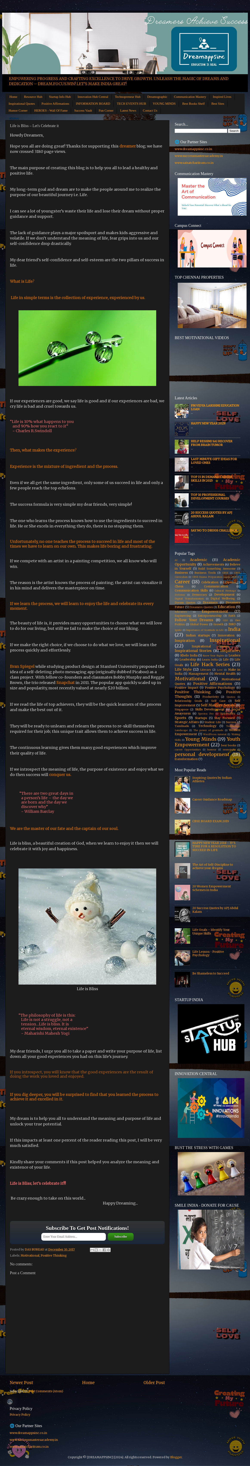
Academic (198, 560)
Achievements (213, 564)
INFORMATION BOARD (93, 103)
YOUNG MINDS (164, 103)
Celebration (209, 582)
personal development (202, 754)
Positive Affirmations (55, 103)
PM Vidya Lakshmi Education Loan (215, 407)
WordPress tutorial (214, 734)
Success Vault (83, 110)
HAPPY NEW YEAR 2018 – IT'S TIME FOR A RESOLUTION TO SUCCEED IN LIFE (214, 846)
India (234, 629)
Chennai (230, 582)
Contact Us (150, 110)
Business (181, 573)
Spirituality (227, 713)
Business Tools (205, 572)
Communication (216, 586)
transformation (186, 759)
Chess (179, 586)
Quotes (231, 696)
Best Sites (217, 103)
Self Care (218, 700)
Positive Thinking (54, 1255)
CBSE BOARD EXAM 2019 (210, 821)
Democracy (199, 594)
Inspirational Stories (193, 650)
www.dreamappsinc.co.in (193, 149)
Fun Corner (106, 110)
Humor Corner (18, 110)
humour (211, 749)
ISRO (232, 624)
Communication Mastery (190, 96)
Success (231, 722)
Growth (218, 624)
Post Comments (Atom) (46, 1391)
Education (226, 607)
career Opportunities (188, 749)
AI (176, 560)
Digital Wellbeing (223, 598)
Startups (201, 718)
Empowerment (215, 611)
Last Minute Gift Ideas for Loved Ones (214, 460)
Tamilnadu (182, 726)
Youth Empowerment (207, 742)
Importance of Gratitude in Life (205, 630)
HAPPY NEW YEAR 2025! (208, 423)
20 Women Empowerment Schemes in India (211, 888)
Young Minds (200, 739)
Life (226, 659)
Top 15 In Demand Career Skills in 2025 (211, 478)
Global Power (199, 624)
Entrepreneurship (210, 615)
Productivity (210, 696)
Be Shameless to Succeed (210, 973)
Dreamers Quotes (201, 607)
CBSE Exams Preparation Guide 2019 (214, 576)
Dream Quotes (185, 602)
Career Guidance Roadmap (212, 799)
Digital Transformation (189, 598)
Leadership (187, 659)
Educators (181, 611)
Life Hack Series (210, 664)
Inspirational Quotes (22, 103)
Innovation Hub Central (92, 96)
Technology (207, 726)
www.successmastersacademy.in (199, 156)
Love (220, 669)
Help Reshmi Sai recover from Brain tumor (211, 443)
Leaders (234, 655)
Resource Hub (33, 96)
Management (198, 674)
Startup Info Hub (60, 96)
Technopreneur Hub (127, 96)
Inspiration (185, 640)
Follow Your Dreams (194, 620)
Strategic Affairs (187, 722)
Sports (180, 718)
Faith (231, 615)
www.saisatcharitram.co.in (194, 163)
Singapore (181, 709)
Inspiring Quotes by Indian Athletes (212, 779)
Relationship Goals (188, 700)
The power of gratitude (208, 730)
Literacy (205, 669)
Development (224, 594)
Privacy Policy (20, 1415)
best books (228, 745)
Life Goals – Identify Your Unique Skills (211, 931)
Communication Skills (191, 590)
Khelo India (189, 655)
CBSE (225, 572)
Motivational (30, 1255)
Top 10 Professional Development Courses (210, 496)
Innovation (226, 635)
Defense (180, 594)
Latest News (128, 110)
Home (13, 96)
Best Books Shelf (193, 103)
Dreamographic (157, 96)
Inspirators (230, 650)
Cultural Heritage (225, 590)
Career (182, 582)
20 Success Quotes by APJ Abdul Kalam (211, 514)
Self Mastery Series (218, 705)
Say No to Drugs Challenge (214, 530)
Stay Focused (224, 718)
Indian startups (198, 635)
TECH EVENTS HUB (131, 103)
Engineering (183, 615)
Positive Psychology (220, 688)
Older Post (154, 1382)
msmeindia (229, 749)
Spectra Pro (206, 713)
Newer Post (21, 1382)
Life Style (183, 669)
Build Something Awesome (217, 568)
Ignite (178, 630)
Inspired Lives (222, 96)
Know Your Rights (213, 655)
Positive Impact (186, 688)
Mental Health (224, 674)
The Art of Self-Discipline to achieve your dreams (212, 866)
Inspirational (225, 640)
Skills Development (210, 709)
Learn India (210, 659)
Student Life (212, 722)
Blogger (176, 1457)
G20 (225, 620)
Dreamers (210, 602)
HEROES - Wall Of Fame (51, 110)
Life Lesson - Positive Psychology (208, 953)
